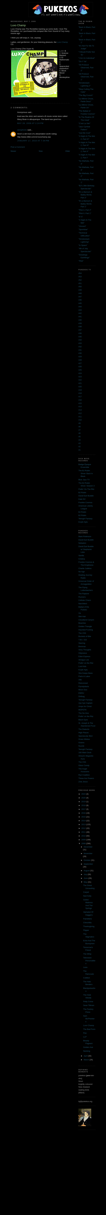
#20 (80, 387)
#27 (80, 363)
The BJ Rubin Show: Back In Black (85, 473)
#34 (80, 340)
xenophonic (22, 130)
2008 (83, 843)
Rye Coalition (84, 775)
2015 (83, 817)
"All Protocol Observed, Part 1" (85, 77)
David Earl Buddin (86, 496)
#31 (80, 350)
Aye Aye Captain (85, 703)
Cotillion (86, 978)
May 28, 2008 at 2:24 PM (30, 123)
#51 (80, 283)
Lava (85, 967)
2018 (83, 805)
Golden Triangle (85, 626)
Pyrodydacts (83, 686)
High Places (83, 732)
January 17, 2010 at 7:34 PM (33, 141)
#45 (80, 303)
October (87, 860)
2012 (83, 828)
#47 (80, 297)
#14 (80, 406)
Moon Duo (82, 690)
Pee (85, 1033)
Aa (79, 613)
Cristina (81, 559)
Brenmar (82, 646)
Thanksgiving (88, 926)
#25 (80, 370)
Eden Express (84, 656)
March (86, 1060)
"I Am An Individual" (86, 58)
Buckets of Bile (84, 636)
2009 (83, 840)
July (86, 874)
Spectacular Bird (85, 736)
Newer (13, 151)
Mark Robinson (84, 536)
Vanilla (81, 555)
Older (67, 151)
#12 (80, 413)
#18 (80, 393)
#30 (80, 353)
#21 (80, 383)
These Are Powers (86, 778)
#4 (79, 440)
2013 (83, 824)
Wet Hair (82, 616)
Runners (82, 597)
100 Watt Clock (84, 752)
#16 (80, 400)
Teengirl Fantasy (85, 518)
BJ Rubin (82, 492)
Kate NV (82, 499)
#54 (80, 273)
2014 (83, 821)
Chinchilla (87, 922)
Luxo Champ (62, 42)
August (87, 870)
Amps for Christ (85, 706)
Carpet (86, 892)
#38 (80, 326)
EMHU (81, 693)
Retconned (83, 683)
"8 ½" (80, 217)
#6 (79, 433)
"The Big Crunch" (85, 95)
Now (41, 151)
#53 (80, 277)
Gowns (81, 742)
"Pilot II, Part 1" (84, 213)
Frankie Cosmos (85, 502)
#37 (80, 330)
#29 (80, 356)
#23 (80, 377)
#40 (80, 320)
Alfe (80, 680)
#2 (79, 446)
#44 (80, 307)
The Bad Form (89, 1029)
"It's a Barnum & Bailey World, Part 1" (85, 204)
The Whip (87, 954)
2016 (83, 813)
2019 (83, 801)
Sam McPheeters (89, 1019)
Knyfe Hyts (83, 522)
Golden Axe (88, 1047)
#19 (80, 390)
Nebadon (82, 543)
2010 (83, 836)
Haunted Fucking (85, 630)
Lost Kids (82, 666)
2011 (83, 832)
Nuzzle (81, 746)
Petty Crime (88, 1001)
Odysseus (82, 653)
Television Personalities (89, 961)
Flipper (86, 930)
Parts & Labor (84, 676)
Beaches (82, 623)
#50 (80, 286)
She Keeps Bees (85, 673)
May (86, 882)
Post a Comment (18, 147)
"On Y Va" (82, 61)
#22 (80, 380)
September (88, 864)
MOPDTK (82, 710)
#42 (80, 313)
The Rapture (83, 593)
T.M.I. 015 (82, 640)
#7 (79, 430)
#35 (80, 337)
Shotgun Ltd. (83, 660)
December (88, 847)
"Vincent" (82, 226)
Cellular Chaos (84, 600)
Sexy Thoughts (84, 650)
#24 (80, 373)
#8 (79, 427)
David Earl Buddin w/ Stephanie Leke (86, 549)
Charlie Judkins (85, 568)
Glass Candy (83, 765)
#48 (80, 293)
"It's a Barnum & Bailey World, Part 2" (85, 195)
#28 (80, 360)
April (86, 1056)
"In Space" (82, 245)
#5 (79, 436)
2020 (83, 798)
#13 (80, 410)
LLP (85, 1037)
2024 (83, 794)
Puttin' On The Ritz (86, 489)
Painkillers (87, 919)
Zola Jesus (83, 782)
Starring (81, 643)
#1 (79, 450)
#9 (79, 423)
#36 (80, 333)
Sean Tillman (88, 1005)
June (86, 878)
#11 (80, 417)
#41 (80, 317)
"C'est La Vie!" (84, 123)
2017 (83, 809)
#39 (80, 323)
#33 (80, 343)
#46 (80, 300)
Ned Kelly (87, 896)
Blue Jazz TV (84, 480)
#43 (80, 310)
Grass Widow (84, 739)
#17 (80, 396)
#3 (79, 443)
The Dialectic (83, 729)
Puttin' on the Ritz (85, 663)
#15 (80, 403)
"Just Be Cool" (84, 133)
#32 (80, 347)
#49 (80, 290)
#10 (80, 420)
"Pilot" (81, 261)
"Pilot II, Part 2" (84, 210)
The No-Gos (83, 713)
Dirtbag (81, 696)
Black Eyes (83, 720)
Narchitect (82, 603)
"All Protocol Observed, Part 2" (85, 68)
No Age (81, 572)
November (88, 853)
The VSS (82, 633)
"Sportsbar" (83, 229)
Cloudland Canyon (86, 620)
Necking (86, 1051)
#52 (80, 280)
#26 (80, 366)
